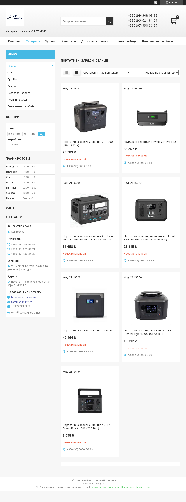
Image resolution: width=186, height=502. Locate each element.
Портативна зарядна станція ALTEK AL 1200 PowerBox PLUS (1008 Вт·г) (149, 237)
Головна (14, 41)
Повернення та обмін (157, 41)
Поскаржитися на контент (105, 487)
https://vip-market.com (24, 297)
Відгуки (11, 86)
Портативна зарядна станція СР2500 (87, 330)
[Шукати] (109, 21)
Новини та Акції (125, 41)
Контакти (69, 41)
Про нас (50, 41)
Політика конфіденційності (136, 487)
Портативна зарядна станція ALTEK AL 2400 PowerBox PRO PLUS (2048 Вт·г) (88, 237)
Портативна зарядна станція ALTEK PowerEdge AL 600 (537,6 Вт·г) (147, 332)
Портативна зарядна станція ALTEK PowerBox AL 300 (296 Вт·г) (86, 426)
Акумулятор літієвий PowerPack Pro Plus (150, 141)
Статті (11, 72)
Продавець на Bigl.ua (93, 483)
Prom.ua (111, 480)
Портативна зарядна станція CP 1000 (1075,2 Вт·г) (88, 143)
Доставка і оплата (94, 41)
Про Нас (12, 79)
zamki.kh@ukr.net (21, 302)
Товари (31, 41)
